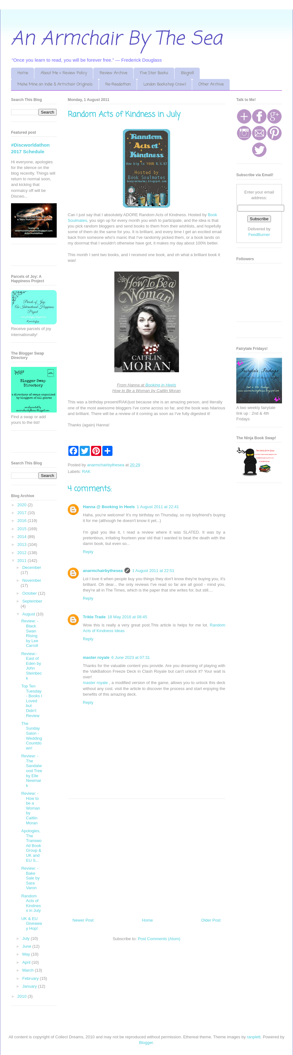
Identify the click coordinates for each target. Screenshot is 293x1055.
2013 (22, 544)
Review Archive (113, 73)
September (32, 601)
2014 (22, 536)
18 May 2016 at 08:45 (127, 616)
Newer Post (83, 920)
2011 (22, 560)
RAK (86, 471)
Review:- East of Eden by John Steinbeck (31, 666)
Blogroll (187, 73)
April (27, 962)
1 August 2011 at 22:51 (153, 570)
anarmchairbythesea (103, 570)
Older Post (211, 920)
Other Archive (211, 84)
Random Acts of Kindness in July (31, 903)
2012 (22, 552)
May (26, 954)
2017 (22, 512)
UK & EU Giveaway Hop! (31, 923)
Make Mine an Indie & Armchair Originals (55, 84)
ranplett (254, 1037)
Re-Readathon (118, 84)
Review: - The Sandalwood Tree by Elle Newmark (31, 771)
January (30, 986)
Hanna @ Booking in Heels (109, 506)
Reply (88, 551)
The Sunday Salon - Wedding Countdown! (31, 735)
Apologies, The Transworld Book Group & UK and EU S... (31, 845)
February (31, 978)
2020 (22, 504)
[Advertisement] (146, 856)
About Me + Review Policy (64, 73)
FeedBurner (259, 234)
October (30, 593)
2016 (22, 520)
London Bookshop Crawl (164, 84)
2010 (22, 996)
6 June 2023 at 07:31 (131, 657)
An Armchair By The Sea (116, 39)
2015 (22, 528)
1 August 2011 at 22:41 (158, 506)
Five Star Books (154, 73)
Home (22, 73)
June (27, 946)
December (31, 567)
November (31, 580)
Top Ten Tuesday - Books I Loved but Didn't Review (31, 701)
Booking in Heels (160, 385)
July (26, 938)
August (29, 614)
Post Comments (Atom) (159, 938)
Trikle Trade (94, 616)
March (28, 970)
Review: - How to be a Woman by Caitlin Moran (30, 808)
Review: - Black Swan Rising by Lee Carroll (29, 633)
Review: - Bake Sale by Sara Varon (30, 878)
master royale (96, 657)
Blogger (146, 1042)
